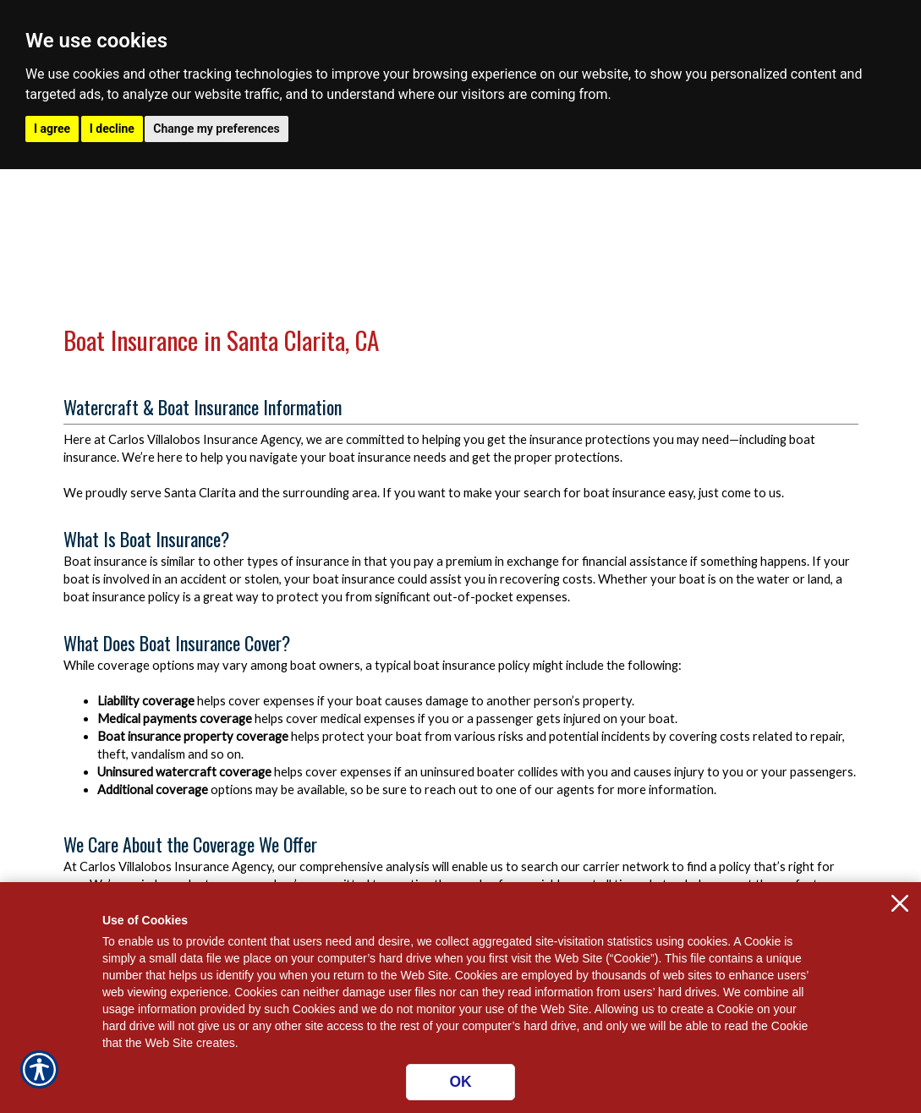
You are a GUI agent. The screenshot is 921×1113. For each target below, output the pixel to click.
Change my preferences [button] (216, 128)
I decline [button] (112, 128)
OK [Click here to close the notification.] (460, 1081)
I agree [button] (52, 128)
